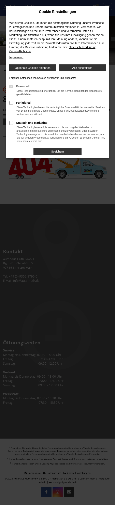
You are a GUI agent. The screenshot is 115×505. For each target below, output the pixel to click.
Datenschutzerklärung (82, 47)
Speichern (57, 151)
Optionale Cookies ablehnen (33, 67)
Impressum (16, 57)
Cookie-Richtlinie (20, 51)
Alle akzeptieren (82, 67)
